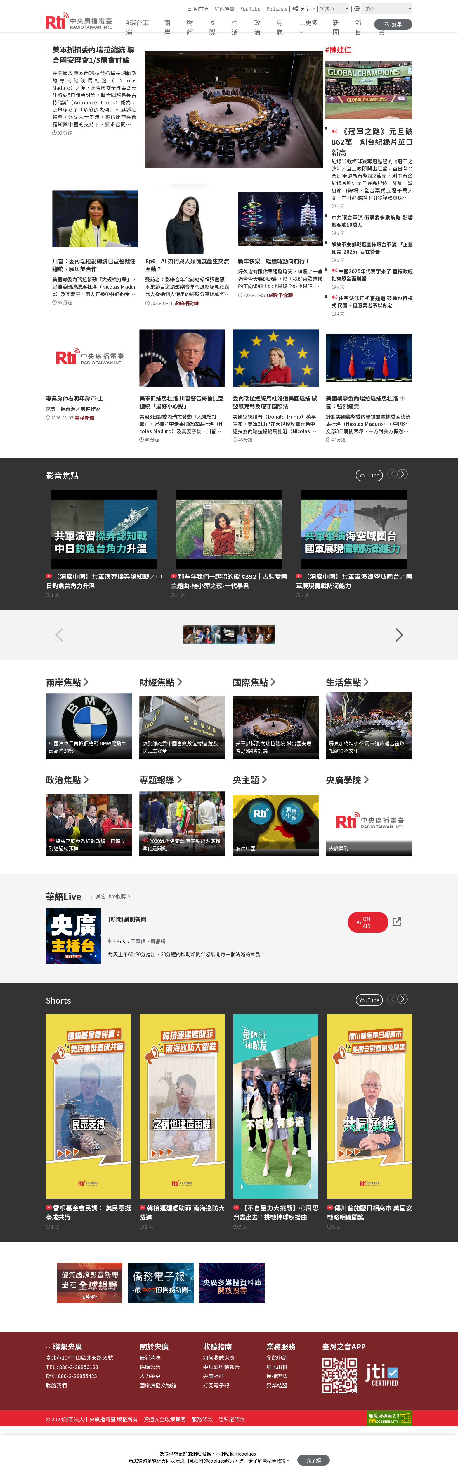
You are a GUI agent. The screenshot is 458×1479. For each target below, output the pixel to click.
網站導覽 (226, 8)
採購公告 (150, 1418)
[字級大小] (334, 8)
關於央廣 (154, 1397)
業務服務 (281, 1397)
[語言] (386, 8)
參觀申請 (276, 1409)
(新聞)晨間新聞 (135, 969)
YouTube (252, 8)
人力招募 (150, 1427)
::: (189, 8)
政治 (257, 27)
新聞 (336, 27)
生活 (235, 27)
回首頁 (203, 8)
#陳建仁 (338, 49)
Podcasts (278, 8)
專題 (280, 27)
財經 (190, 27)
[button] (310, 27)
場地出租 (276, 1418)
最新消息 (150, 1409)
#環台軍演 (137, 27)
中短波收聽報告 (221, 1418)
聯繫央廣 (67, 1397)
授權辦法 (276, 1427)
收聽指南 (217, 1397)
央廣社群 (213, 1427)
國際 (212, 27)
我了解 (313, 1457)
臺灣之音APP (344, 1397)
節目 (358, 27)
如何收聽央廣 (219, 1409)
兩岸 (167, 27)
